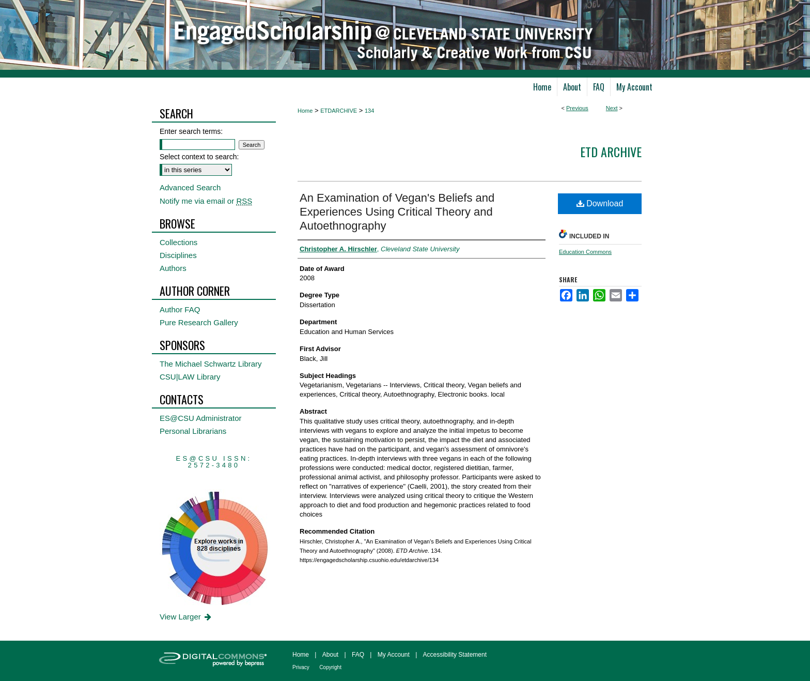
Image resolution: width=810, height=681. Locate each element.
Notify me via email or (206, 200)
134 (369, 111)
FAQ (358, 654)
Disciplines (178, 255)
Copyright (330, 667)
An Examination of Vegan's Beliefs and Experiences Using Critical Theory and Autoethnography (397, 211)
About (330, 654)
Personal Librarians (193, 431)
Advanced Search (190, 187)
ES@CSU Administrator (201, 418)
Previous (577, 108)
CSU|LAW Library (190, 376)
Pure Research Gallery (199, 322)
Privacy (300, 667)
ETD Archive (611, 151)
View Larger (186, 616)
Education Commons (585, 252)
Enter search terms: (191, 131)
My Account (394, 654)
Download (600, 203)
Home (305, 111)
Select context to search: (199, 157)
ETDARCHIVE (338, 111)
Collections (178, 242)
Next (612, 108)
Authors (173, 268)
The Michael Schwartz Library (211, 363)
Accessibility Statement (455, 654)
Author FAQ (180, 309)
